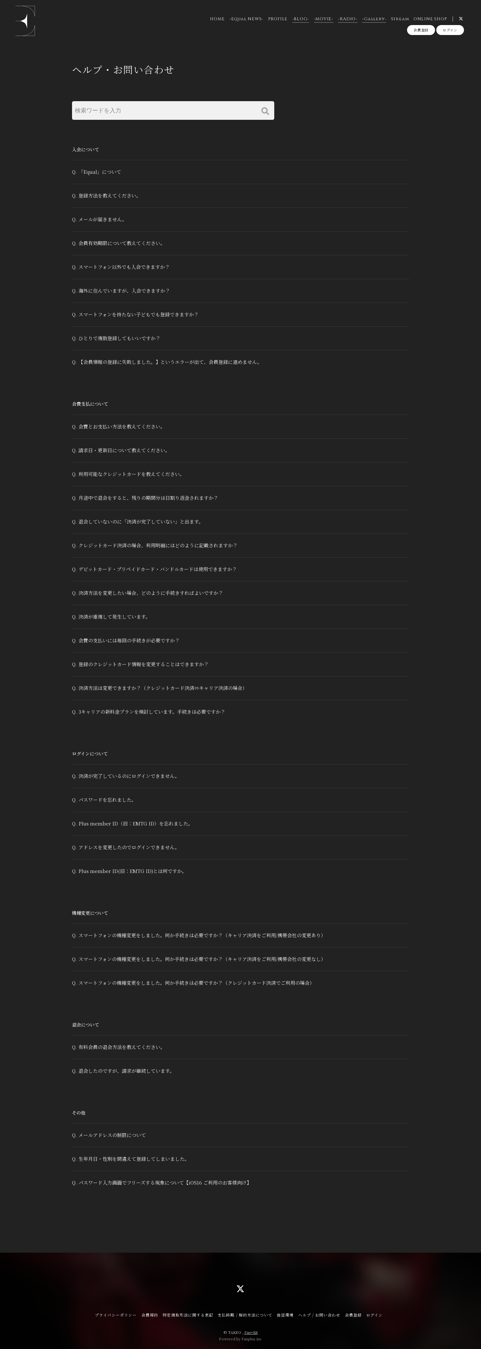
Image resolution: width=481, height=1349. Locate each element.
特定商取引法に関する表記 (188, 1315)
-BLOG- (300, 19)
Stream (400, 19)
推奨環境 (285, 1315)
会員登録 (421, 29)
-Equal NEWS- (246, 19)
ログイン (450, 29)
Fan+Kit (251, 1332)
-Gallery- (374, 19)
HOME (217, 19)
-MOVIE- (323, 19)
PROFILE (277, 19)
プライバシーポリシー (116, 1315)
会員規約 (149, 1315)
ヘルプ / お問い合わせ (319, 1315)
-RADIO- (347, 19)
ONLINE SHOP (430, 19)
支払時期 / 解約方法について (245, 1315)
